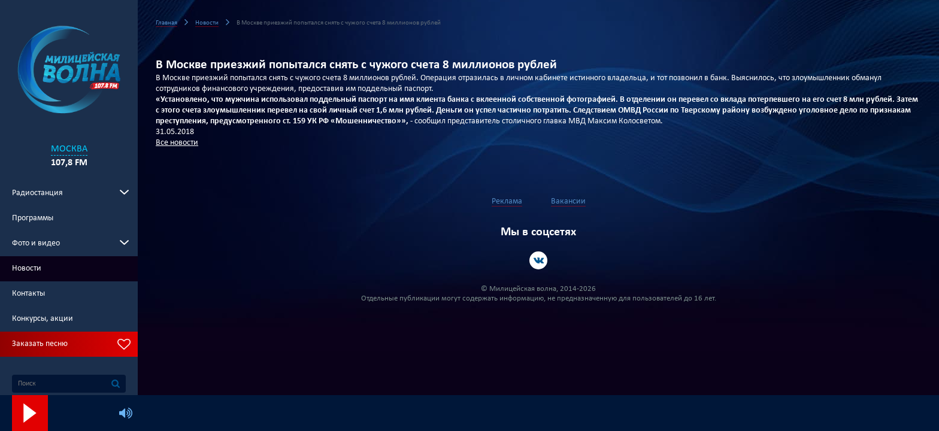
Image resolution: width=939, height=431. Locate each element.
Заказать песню (40, 343)
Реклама (507, 201)
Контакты (28, 293)
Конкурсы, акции (42, 318)
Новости (26, 268)
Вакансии (568, 201)
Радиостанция (37, 193)
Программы (32, 218)
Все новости (177, 142)
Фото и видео (36, 243)
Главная (166, 23)
